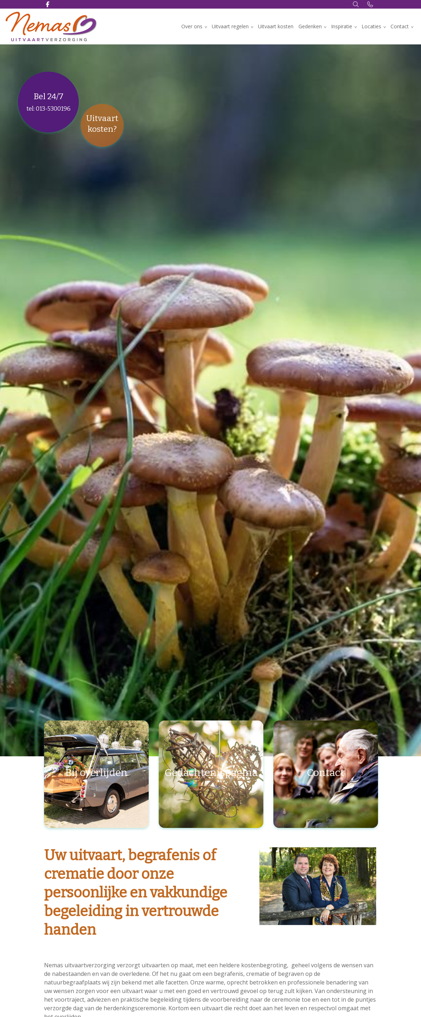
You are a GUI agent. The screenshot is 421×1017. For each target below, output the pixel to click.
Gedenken (310, 26)
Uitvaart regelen (230, 26)
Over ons (191, 26)
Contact (400, 26)
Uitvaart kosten (275, 26)
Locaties (371, 26)
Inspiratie (341, 26)
